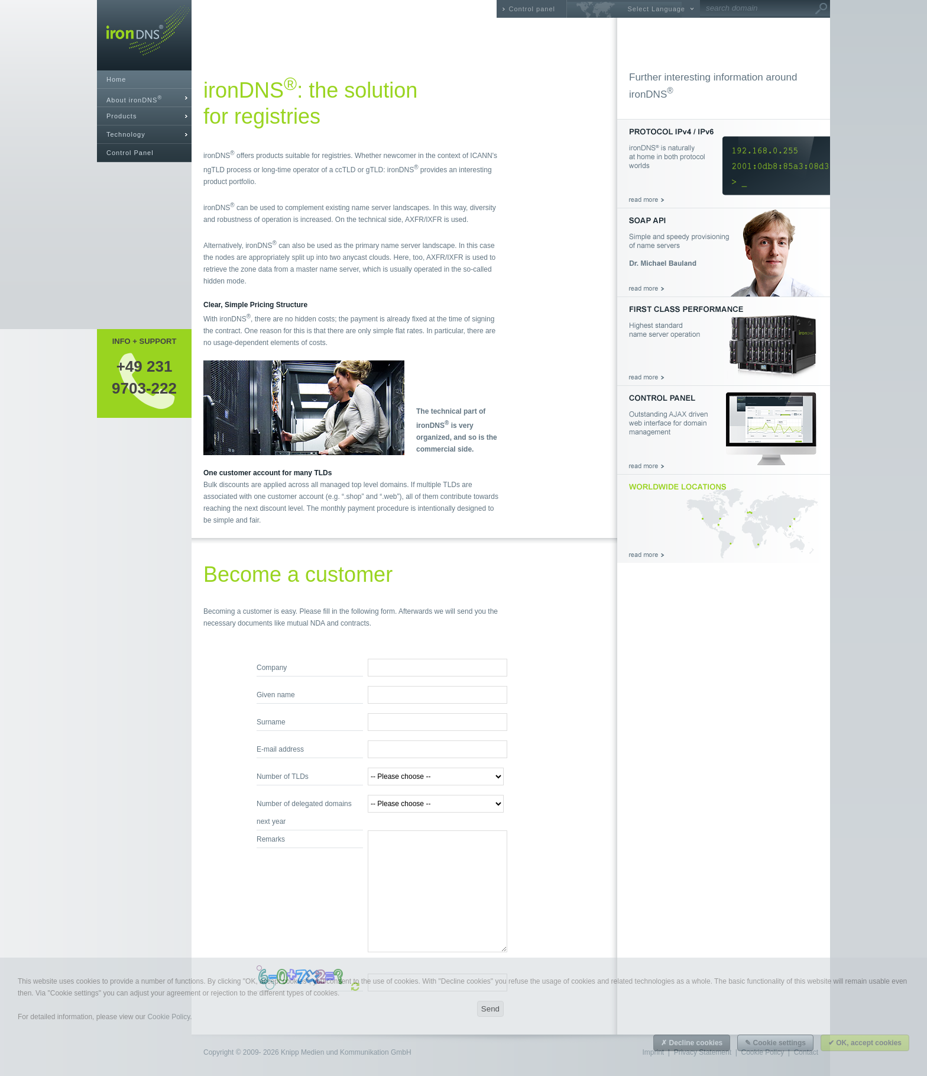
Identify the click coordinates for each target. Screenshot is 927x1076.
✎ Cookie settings (775, 1043)
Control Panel (130, 152)
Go (821, 9)
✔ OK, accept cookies (865, 1043)
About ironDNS (134, 99)
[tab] (144, 98)
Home (116, 79)
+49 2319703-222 (144, 377)
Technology (125, 134)
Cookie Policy (168, 1017)
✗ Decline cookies (691, 1043)
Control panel (532, 8)
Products (121, 116)
